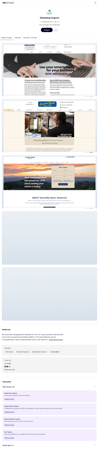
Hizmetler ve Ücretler (30, 38)
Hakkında (18, 38)
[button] (49, 69)
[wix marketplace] (8, 3)
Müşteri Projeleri (6, 38)
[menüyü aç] (95, 2)
